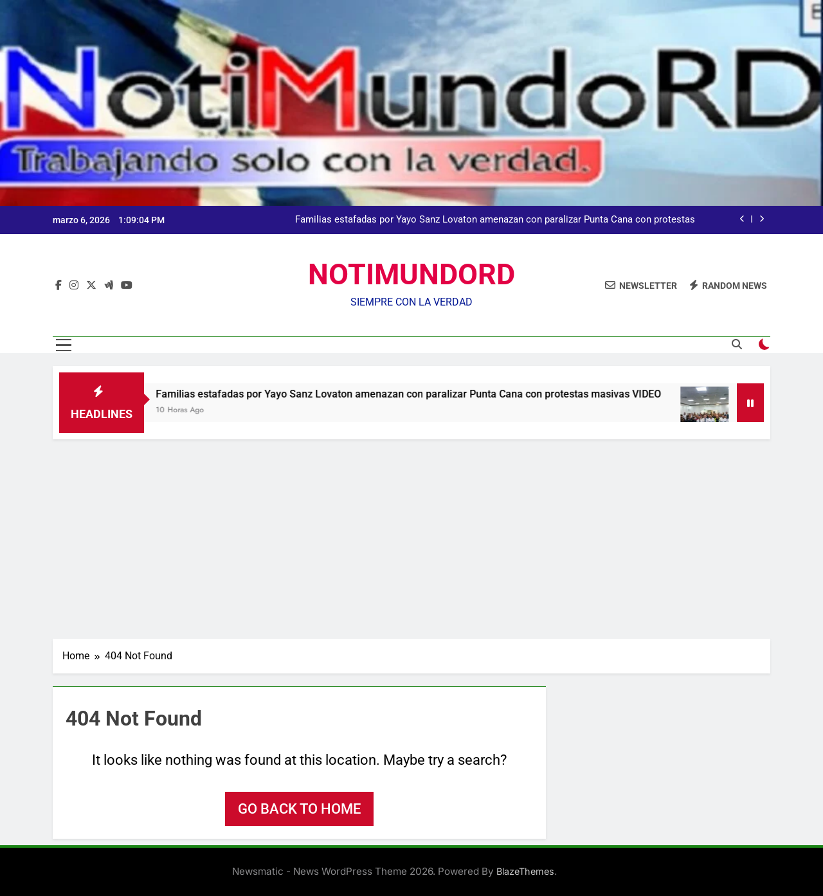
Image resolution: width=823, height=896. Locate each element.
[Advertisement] (411, 536)
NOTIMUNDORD (411, 274)
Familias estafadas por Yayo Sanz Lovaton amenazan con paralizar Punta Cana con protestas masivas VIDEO (495, 220)
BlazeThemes (525, 871)
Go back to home (299, 809)
